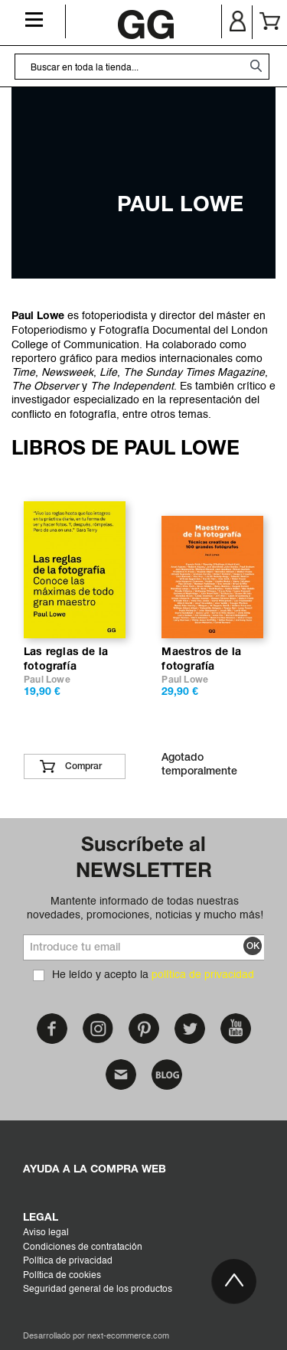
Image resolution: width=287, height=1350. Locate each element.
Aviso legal (46, 1233)
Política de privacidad (68, 1261)
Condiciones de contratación (82, 1247)
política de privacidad (203, 975)
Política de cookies (62, 1275)
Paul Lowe (47, 680)
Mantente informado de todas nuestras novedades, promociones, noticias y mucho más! (145, 908)
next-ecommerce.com (128, 1336)
